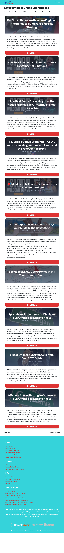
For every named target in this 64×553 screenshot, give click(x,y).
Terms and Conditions (12, 479)
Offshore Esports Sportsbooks (15, 493)
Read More (32, 53)
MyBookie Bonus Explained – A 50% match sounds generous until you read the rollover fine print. (32, 145)
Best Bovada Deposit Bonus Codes (16, 500)
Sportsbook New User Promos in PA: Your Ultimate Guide (32, 273)
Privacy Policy (10, 477)
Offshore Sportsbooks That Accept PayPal (19, 502)
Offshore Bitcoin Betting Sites (15, 498)
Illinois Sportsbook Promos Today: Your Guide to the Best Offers (32, 226)
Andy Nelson (38, 30)
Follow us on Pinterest (13, 455)
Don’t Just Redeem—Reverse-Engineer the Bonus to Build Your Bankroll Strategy (32, 23)
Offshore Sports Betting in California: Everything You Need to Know (32, 397)
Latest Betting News (12, 467)
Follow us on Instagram (13, 457)
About (7, 465)
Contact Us (9, 446)
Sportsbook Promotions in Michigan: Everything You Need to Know (32, 316)
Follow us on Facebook (13, 450)
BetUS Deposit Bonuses (13, 495)
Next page (7, 432)
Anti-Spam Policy (11, 481)
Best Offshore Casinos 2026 (14, 469)
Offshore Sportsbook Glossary (15, 504)
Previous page (55, 432)
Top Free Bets (10, 491)
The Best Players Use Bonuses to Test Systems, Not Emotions (32, 64)
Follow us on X (10, 448)
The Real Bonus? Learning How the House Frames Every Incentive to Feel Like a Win (32, 104)
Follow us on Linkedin (12, 452)
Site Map (8, 483)
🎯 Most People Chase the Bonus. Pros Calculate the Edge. (32, 185)
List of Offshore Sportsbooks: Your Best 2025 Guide (32, 356)
